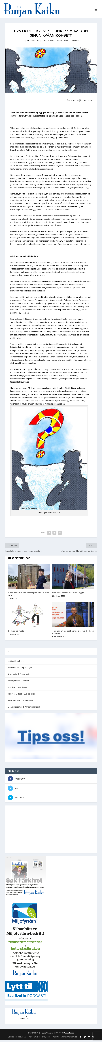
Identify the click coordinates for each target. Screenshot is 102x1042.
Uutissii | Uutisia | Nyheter (67, 43)
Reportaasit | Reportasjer (20, 670)
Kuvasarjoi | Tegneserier (19, 676)
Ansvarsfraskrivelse (69, 1039)
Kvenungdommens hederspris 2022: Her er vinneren (28, 596)
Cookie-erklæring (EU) (17, 1039)
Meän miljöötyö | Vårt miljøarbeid (24, 709)
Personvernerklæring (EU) (39, 1039)
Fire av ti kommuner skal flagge (68, 595)
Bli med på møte (16, 633)
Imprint (55, 1039)
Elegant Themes (46, 1035)
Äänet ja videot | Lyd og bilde (21, 696)
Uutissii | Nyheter (16, 663)
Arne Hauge (37, 43)
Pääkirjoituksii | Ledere (18, 683)
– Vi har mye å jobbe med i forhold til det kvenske (73, 634)
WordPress (69, 1035)
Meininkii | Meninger (17, 689)
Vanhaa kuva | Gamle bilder (21, 703)
